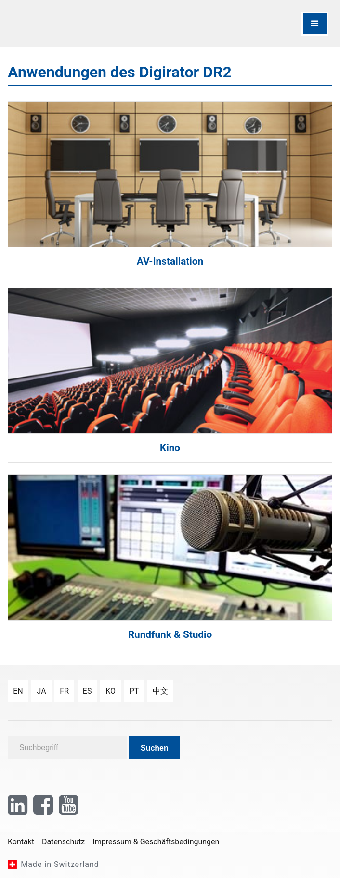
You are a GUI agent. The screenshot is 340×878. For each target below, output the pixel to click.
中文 (160, 690)
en (18, 690)
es (87, 690)
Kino (170, 447)
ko (110, 690)
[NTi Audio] (87, 24)
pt (134, 690)
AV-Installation (170, 261)
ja (41, 690)
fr (64, 690)
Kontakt (21, 841)
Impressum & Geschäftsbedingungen (155, 841)
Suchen (155, 748)
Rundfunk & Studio (170, 634)
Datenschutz (63, 841)
